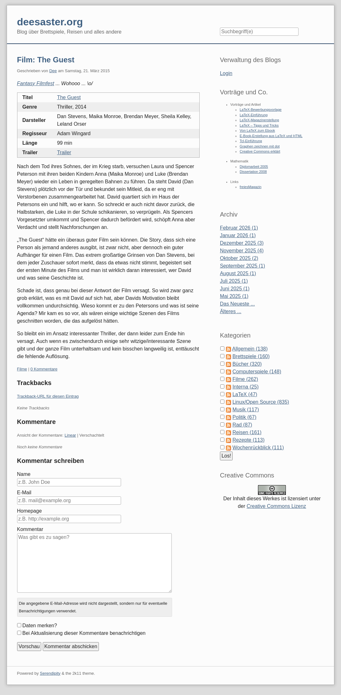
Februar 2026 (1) (239, 228)
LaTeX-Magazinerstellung (259, 120)
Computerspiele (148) (256, 371)
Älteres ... (230, 311)
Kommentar (30, 529)
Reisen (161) (246, 432)
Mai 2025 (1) (234, 296)
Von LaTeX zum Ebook (257, 130)
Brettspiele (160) (250, 356)
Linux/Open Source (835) (260, 402)
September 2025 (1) (242, 266)
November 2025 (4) (242, 250)
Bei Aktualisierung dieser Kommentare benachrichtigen (84, 633)
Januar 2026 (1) (238, 235)
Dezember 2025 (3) (242, 243)
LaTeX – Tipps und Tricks (259, 125)
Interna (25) (245, 386)
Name (24, 474)
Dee (53, 70)
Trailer (64, 152)
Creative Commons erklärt (260, 151)
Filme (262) (245, 379)
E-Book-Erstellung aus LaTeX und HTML (271, 136)
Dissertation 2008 (253, 172)
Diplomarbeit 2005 (254, 166)
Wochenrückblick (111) (258, 447)
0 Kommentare (43, 369)
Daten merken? (40, 625)
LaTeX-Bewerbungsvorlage (260, 109)
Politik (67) (244, 417)
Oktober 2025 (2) (239, 258)
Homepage (29, 511)
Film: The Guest (45, 59)
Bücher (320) (247, 364)
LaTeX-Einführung (253, 115)
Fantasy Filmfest (35, 83)
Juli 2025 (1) (234, 281)
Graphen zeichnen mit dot (260, 146)
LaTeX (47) (244, 394)
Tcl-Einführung (251, 141)
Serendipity (50, 673)
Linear (70, 435)
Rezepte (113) (248, 440)
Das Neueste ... (237, 303)
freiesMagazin (250, 187)
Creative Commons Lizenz (276, 506)
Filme (22, 369)
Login (226, 73)
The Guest (69, 97)
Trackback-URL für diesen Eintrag (48, 396)
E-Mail (24, 492)
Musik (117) (245, 409)
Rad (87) (242, 424)
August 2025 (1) (238, 273)
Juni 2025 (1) (234, 288)
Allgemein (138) (250, 348)
